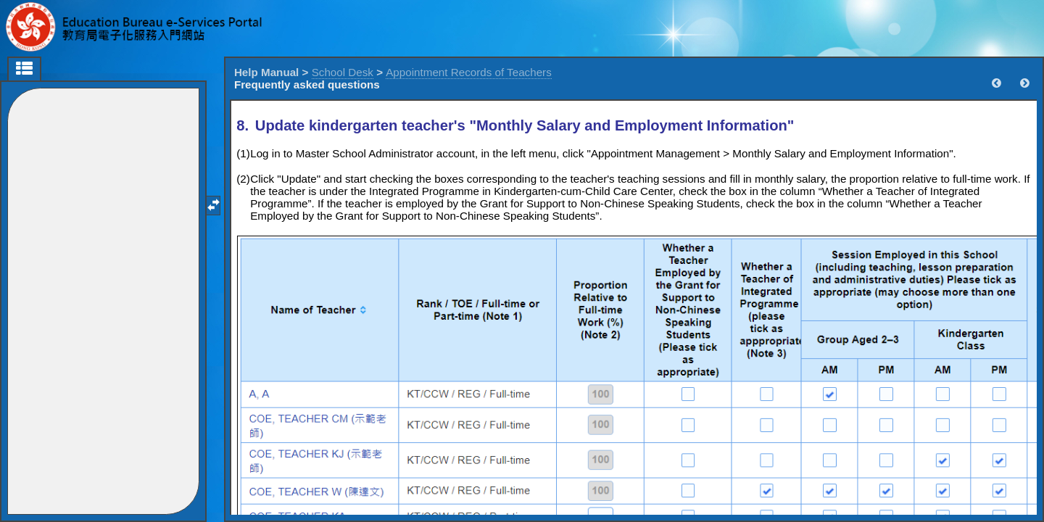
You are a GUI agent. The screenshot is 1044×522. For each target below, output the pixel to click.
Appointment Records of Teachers (469, 72)
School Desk (342, 72)
